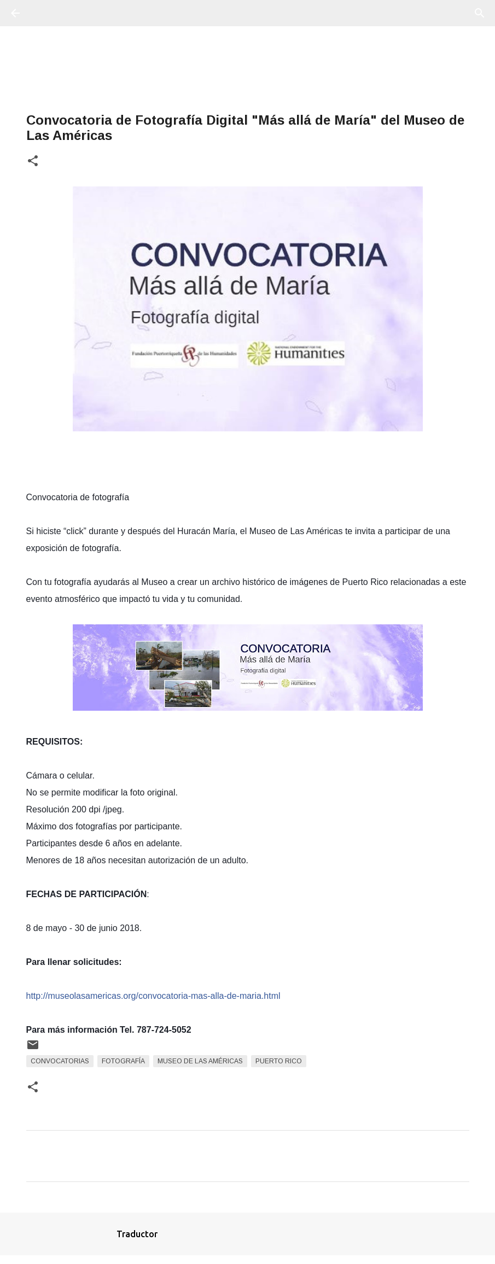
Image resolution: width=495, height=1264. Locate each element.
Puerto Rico (278, 1061)
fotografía (123, 1061)
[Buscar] (46, 13)
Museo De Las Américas (200, 1061)
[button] (32, 161)
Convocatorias (60, 1061)
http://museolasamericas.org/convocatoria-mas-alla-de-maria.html (153, 995)
